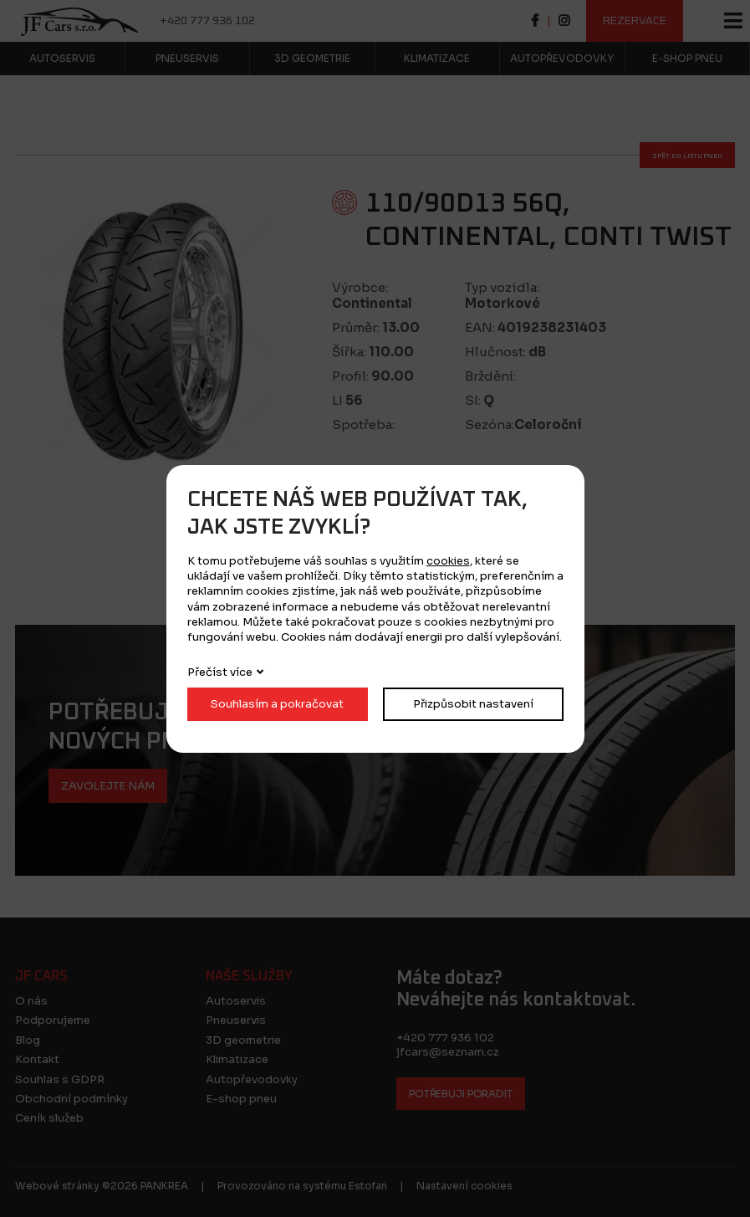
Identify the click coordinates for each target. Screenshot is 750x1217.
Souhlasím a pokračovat (277, 704)
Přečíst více (220, 672)
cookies (448, 561)
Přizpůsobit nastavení (473, 704)
